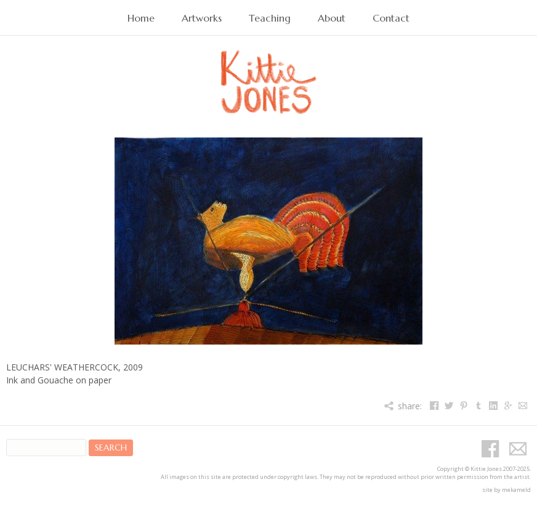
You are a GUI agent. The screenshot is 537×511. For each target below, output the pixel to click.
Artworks (202, 18)
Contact (391, 18)
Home (141, 18)
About (331, 18)
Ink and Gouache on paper (58, 380)
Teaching (270, 18)
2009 (133, 367)
